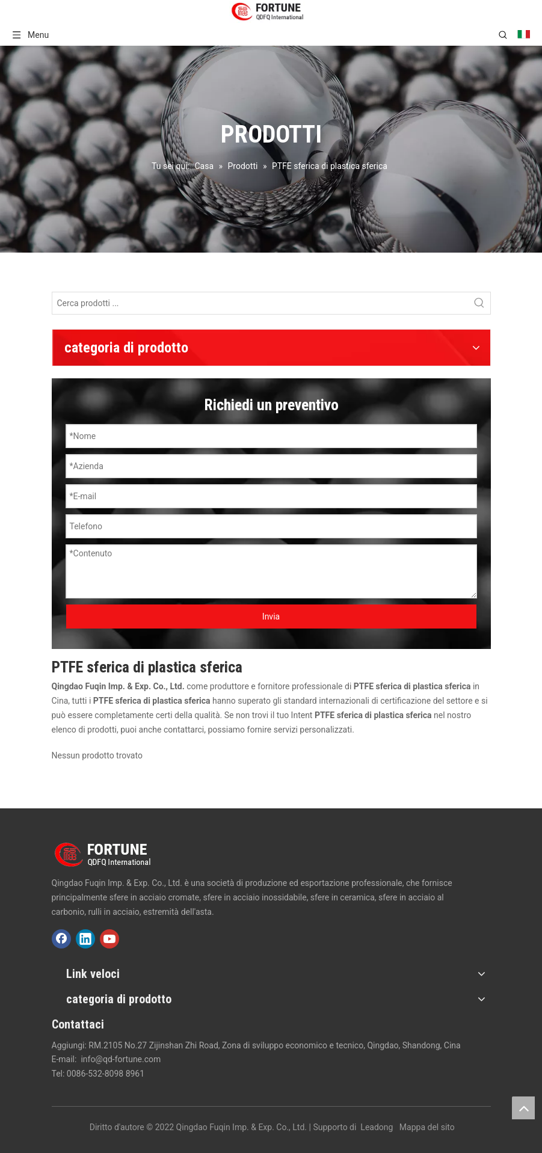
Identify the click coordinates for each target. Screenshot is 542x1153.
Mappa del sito (427, 1127)
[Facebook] (61, 939)
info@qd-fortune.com (121, 1059)
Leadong (376, 1127)
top (523, 1107)
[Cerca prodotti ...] (260, 303)
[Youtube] (109, 939)
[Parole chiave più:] (479, 303)
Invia (271, 616)
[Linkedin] (85, 939)
